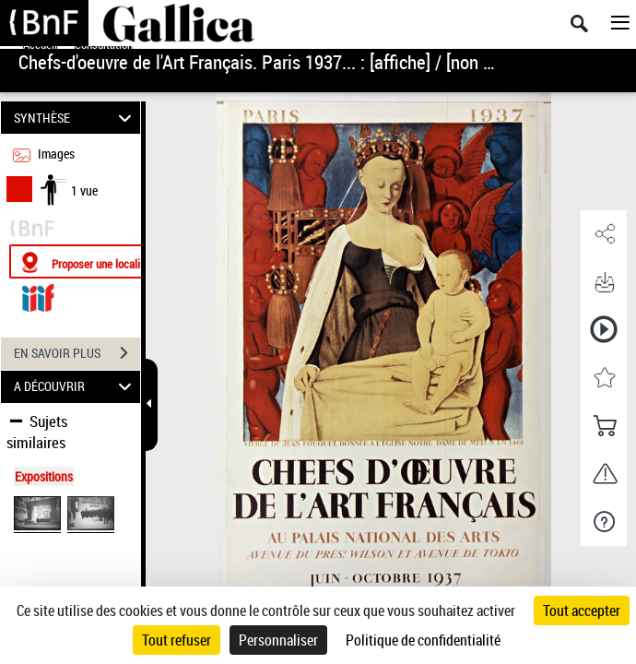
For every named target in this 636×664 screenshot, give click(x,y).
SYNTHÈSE (75, 117)
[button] (604, 234)
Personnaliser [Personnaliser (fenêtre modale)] (278, 640)
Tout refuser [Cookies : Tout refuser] (176, 640)
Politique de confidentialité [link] (423, 640)
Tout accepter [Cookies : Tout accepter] (581, 610)
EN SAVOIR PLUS (77, 353)
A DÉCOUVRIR (75, 387)
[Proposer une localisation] (96, 261)
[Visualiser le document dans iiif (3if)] (37, 295)
